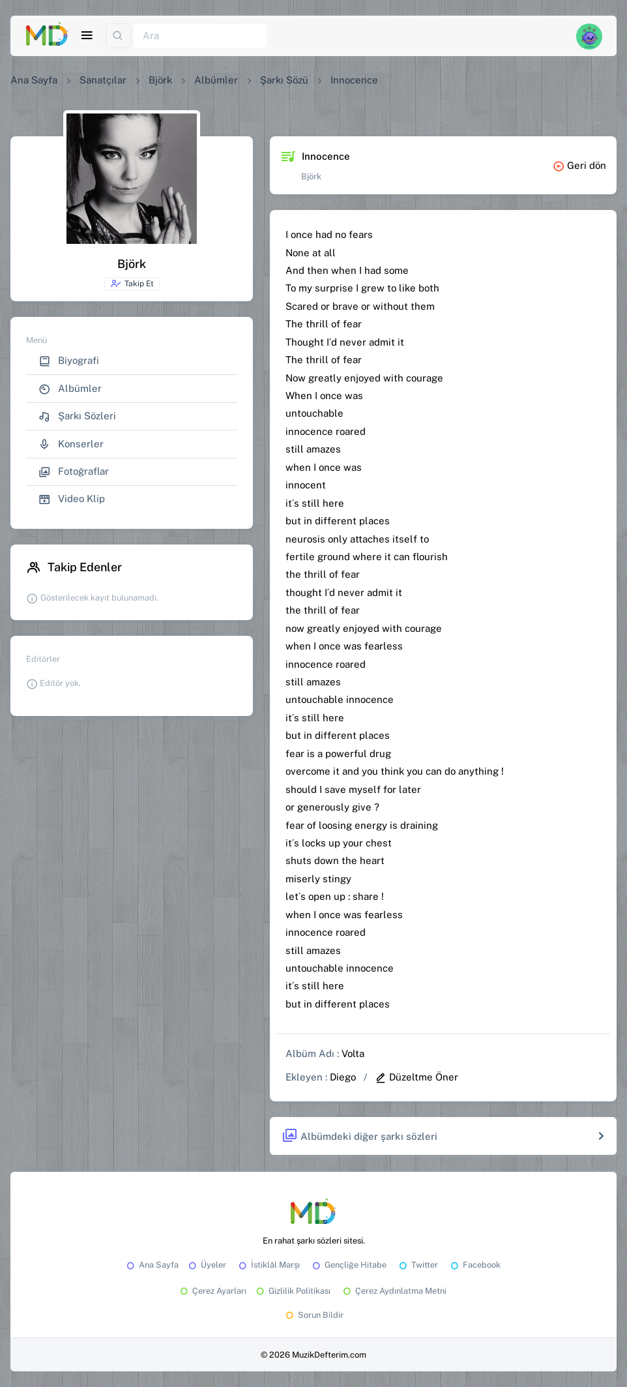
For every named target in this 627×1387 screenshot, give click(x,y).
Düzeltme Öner (416, 1076)
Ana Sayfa (33, 79)
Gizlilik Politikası (292, 1291)
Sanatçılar (103, 79)
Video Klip (71, 499)
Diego (343, 1076)
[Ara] (200, 36)
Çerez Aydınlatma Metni (393, 1291)
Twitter (417, 1265)
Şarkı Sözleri (77, 416)
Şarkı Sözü (284, 79)
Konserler (71, 444)
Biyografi (68, 361)
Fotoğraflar (73, 472)
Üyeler (206, 1265)
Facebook (474, 1265)
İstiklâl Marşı (268, 1265)
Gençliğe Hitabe (348, 1265)
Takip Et (132, 284)
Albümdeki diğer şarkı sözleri (359, 1136)
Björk (160, 79)
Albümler (216, 79)
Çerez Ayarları (212, 1291)
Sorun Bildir (313, 1315)
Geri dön (579, 165)
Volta (353, 1053)
